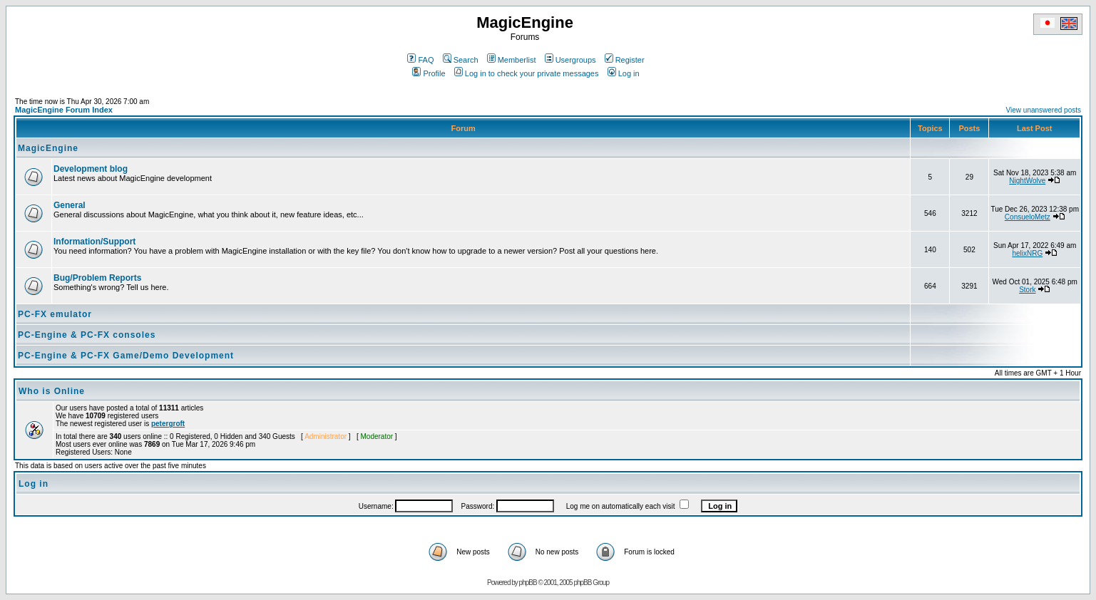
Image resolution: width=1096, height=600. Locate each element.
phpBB (528, 582)
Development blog (90, 169)
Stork (1027, 290)
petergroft (168, 424)
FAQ (420, 60)
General (69, 205)
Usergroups (570, 60)
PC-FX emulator (55, 314)
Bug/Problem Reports (97, 278)
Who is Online (52, 391)
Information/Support (94, 242)
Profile (428, 73)
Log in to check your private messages (526, 73)
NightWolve (1027, 181)
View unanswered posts (1043, 110)
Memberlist (511, 60)
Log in (624, 73)
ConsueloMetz (1027, 217)
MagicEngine (48, 148)
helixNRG (1027, 253)
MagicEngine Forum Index (64, 109)
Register (625, 60)
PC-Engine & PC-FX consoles (86, 335)
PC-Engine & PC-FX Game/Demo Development (126, 356)
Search (460, 60)
